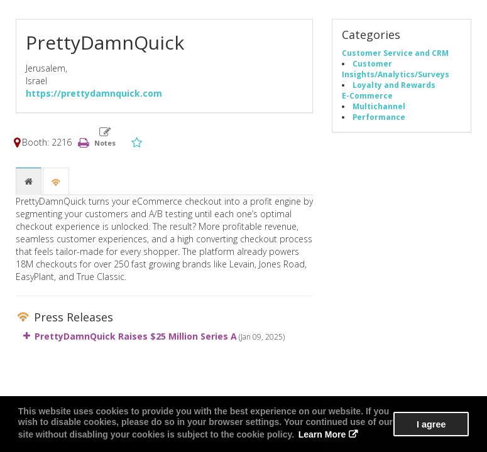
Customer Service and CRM (395, 53)
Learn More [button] (322, 434)
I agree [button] (431, 424)
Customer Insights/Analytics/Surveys (395, 68)
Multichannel (379, 106)
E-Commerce (367, 95)
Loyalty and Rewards (394, 85)
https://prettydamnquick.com (94, 93)
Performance (379, 117)
